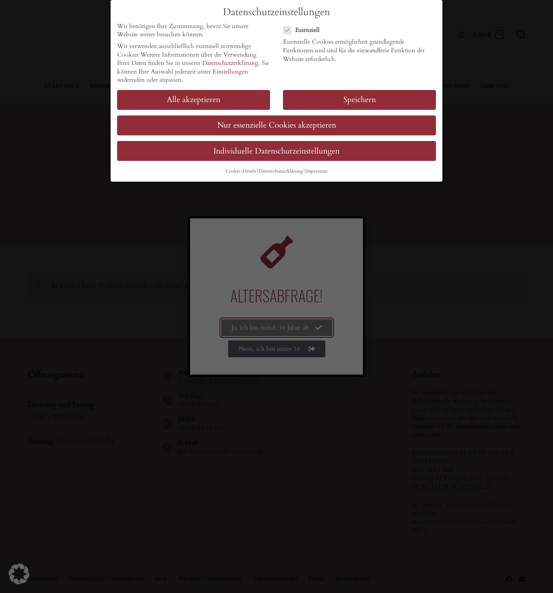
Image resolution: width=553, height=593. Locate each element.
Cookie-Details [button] (241, 171)
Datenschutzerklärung (230, 63)
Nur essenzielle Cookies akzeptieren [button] (276, 125)
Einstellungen (230, 71)
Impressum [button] (316, 171)
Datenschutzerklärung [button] (281, 171)
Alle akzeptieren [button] (193, 100)
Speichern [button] (359, 100)
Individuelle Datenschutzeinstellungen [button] (276, 151)
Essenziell (304, 30)
